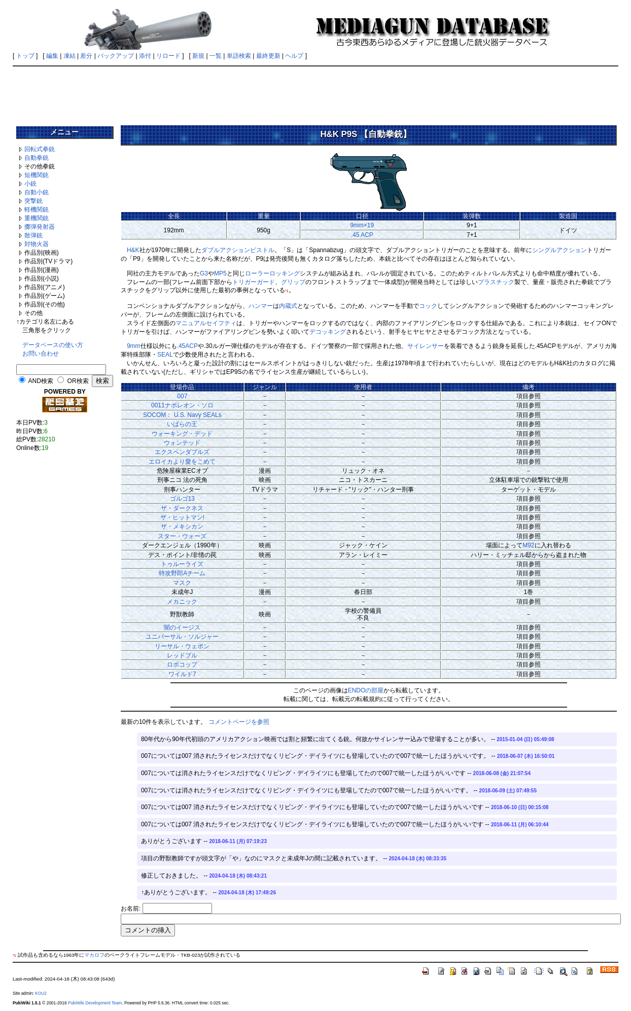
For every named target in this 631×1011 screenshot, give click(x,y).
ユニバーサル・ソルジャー (182, 636)
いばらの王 (182, 424)
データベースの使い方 (52, 344)
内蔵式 (288, 305)
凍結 (69, 55)
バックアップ (115, 55)
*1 (287, 291)
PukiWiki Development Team (95, 1002)
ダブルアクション (225, 250)
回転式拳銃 (39, 149)
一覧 (215, 55)
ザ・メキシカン (182, 526)
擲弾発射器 (39, 226)
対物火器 (36, 244)
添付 (145, 55)
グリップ (293, 282)
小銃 (30, 183)
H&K (133, 250)
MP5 (220, 273)
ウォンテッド (182, 442)
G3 (204, 273)
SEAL (165, 354)
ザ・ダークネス (182, 508)
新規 (198, 55)
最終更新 (268, 55)
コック (428, 305)
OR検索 (78, 381)
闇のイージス (182, 627)
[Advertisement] (315, 92)
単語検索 (239, 55)
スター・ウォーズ (182, 536)
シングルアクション (559, 250)
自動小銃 (36, 192)
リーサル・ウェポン (182, 646)
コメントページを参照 (238, 721)
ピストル (262, 250)
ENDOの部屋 (366, 690)
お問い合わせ (40, 353)
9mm (134, 346)
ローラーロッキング (272, 273)
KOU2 (41, 993)
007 (182, 396)
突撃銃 (33, 200)
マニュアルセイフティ (206, 323)
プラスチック (496, 282)
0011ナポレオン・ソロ (182, 405)
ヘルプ (294, 55)
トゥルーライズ (182, 564)
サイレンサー (425, 346)
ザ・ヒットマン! (182, 517)
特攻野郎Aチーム (182, 573)
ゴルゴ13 (182, 498)
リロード (168, 55)
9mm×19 (362, 225)
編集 (52, 55)
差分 (86, 55)
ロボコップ (182, 664)
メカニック (182, 601)
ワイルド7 (182, 674)
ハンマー (261, 305)
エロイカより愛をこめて (182, 461)
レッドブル (182, 655)
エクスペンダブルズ (182, 452)
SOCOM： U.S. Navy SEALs (182, 415)
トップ (25, 55)
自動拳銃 (36, 157)
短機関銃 (36, 175)
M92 (528, 545)
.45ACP (187, 346)
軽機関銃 (36, 209)
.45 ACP (362, 234)
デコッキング (327, 331)
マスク (182, 582)
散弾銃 (33, 235)
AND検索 (40, 381)
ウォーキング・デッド (182, 433)
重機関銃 (36, 218)
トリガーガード (253, 282)
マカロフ (94, 955)
